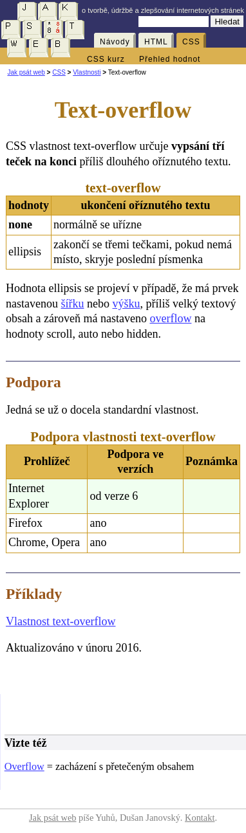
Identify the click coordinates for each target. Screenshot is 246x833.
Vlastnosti (86, 72)
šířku (72, 303)
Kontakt (199, 817)
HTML (156, 41)
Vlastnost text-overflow (60, 621)
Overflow (24, 767)
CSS (191, 41)
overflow (170, 318)
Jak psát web (25, 72)
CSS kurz (106, 59)
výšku (126, 303)
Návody (115, 41)
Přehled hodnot (169, 59)
